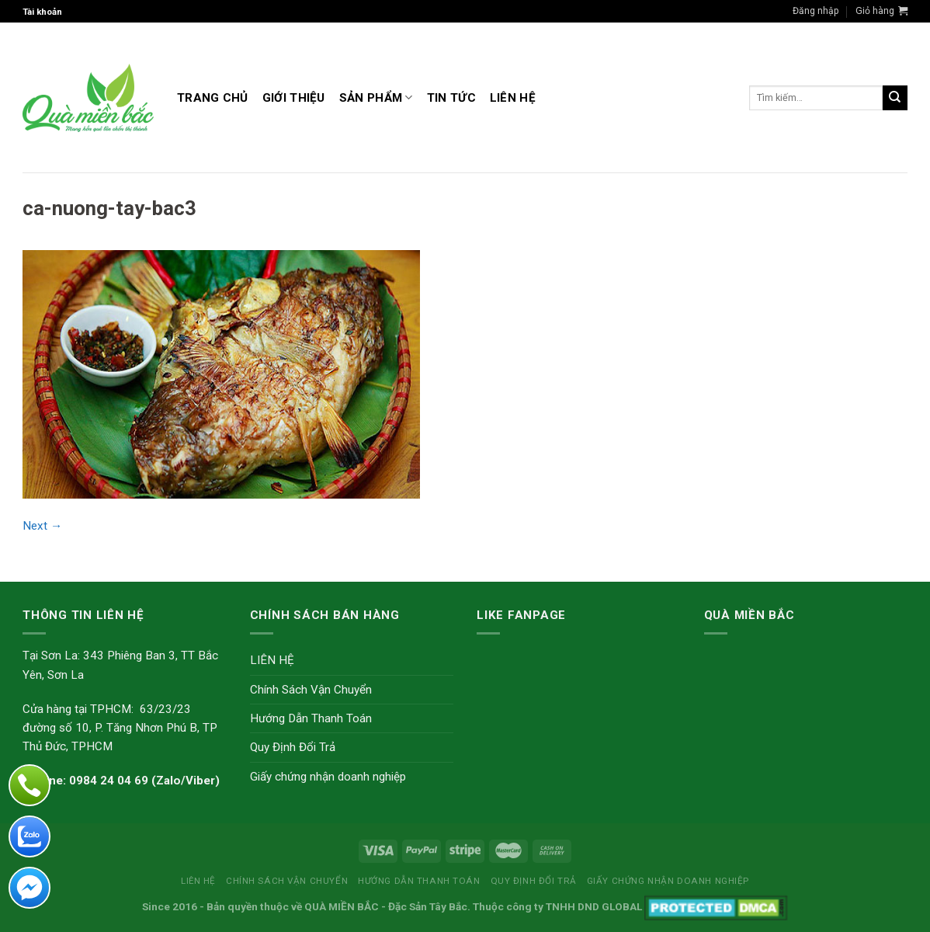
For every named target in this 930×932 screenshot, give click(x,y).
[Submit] (895, 97)
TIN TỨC (451, 98)
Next (42, 526)
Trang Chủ (212, 98)
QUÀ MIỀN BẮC (341, 906)
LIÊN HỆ (513, 98)
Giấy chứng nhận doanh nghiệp (328, 777)
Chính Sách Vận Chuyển (311, 690)
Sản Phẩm (376, 97)
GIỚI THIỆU (293, 98)
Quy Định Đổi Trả (292, 747)
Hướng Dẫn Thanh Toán (311, 718)
